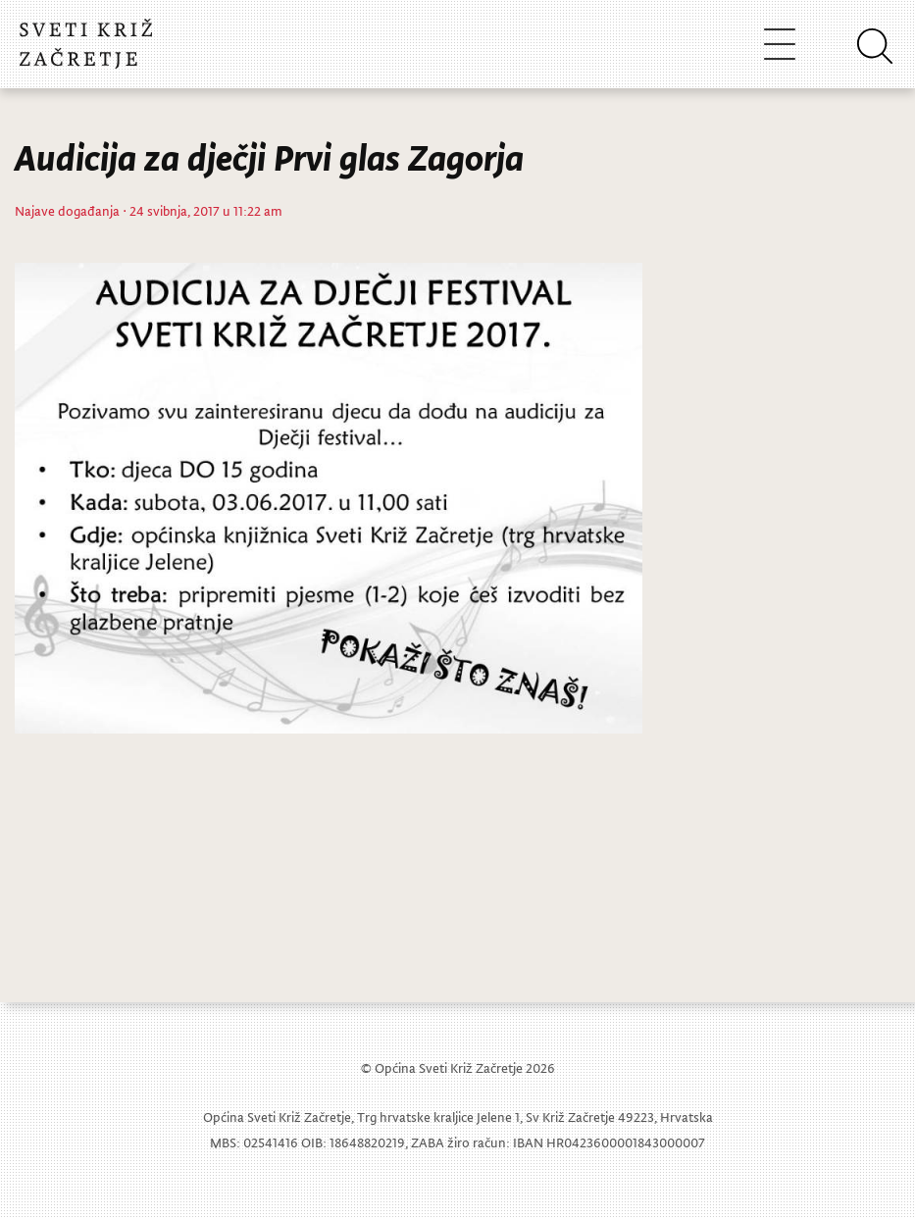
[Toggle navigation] (779, 43)
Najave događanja (67, 210)
